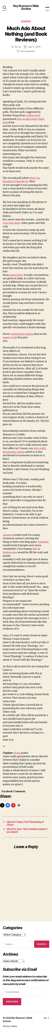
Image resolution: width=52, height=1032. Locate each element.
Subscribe (12, 1001)
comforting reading (22, 334)
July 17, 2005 (34, 46)
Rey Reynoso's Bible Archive (26, 7)
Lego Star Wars (12, 223)
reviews (26, 21)
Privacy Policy (10, 1026)
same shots (16, 275)
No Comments (28, 51)
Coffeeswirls (33, 115)
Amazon (8, 535)
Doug (17, 753)
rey (19, 46)
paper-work (10, 337)
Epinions (43, 542)
